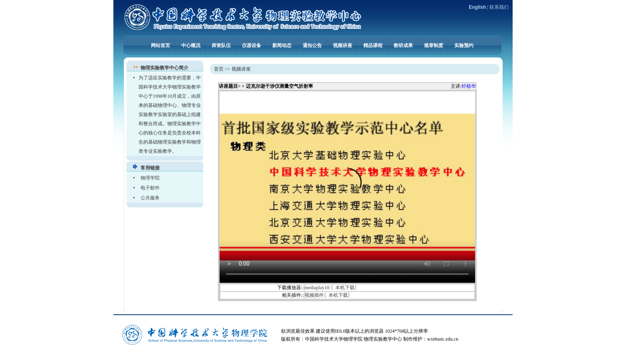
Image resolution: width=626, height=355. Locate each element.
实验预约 (463, 45)
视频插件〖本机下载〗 (329, 295)
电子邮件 (150, 188)
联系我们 (499, 7)
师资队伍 (221, 45)
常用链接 (150, 168)
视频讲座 (342, 45)
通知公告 (312, 45)
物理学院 (150, 178)
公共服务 (150, 198)
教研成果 (403, 45)
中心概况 (190, 45)
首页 (219, 69)
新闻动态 (281, 45)
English (477, 7)
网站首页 (160, 45)
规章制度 (433, 45)
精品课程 (372, 45)
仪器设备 (251, 45)
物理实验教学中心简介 (164, 68)
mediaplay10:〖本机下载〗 (332, 287)
